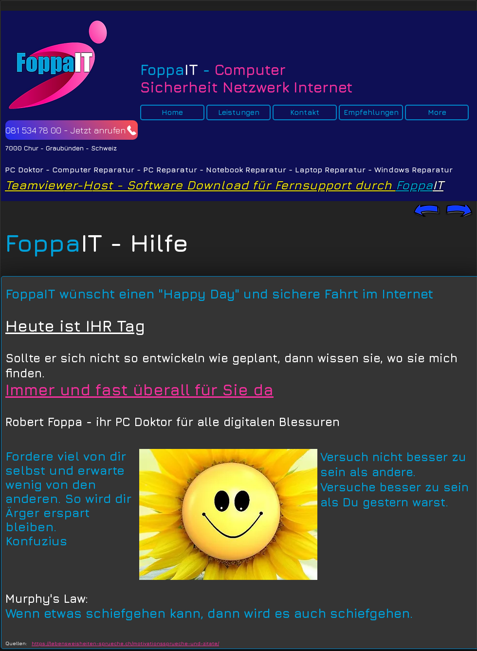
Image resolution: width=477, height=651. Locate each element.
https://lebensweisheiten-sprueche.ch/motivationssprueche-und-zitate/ (125, 643)
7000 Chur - (25, 148)
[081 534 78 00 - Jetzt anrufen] (71, 130)
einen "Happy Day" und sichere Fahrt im (248, 293)
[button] (172, 112)
